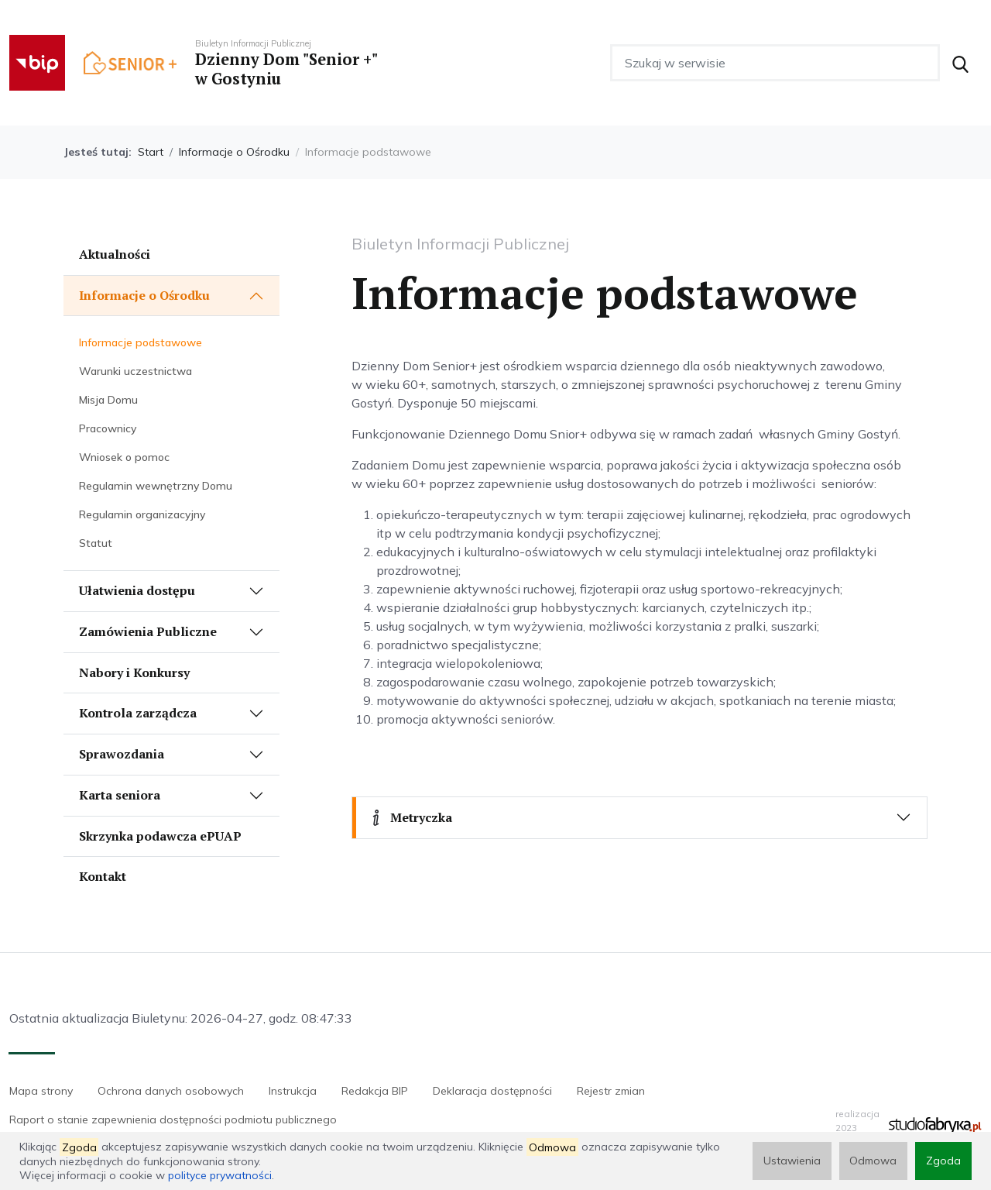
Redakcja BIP (374, 1091)
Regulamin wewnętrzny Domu (155, 486)
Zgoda (943, 1161)
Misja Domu (108, 400)
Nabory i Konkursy (134, 672)
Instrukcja (293, 1091)
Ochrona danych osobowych (171, 1091)
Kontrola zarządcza (138, 712)
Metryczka (410, 817)
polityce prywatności (220, 1175)
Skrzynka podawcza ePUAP (160, 835)
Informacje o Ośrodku (234, 152)
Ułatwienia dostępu (137, 590)
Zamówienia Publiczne (148, 631)
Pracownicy (107, 428)
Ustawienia (791, 1161)
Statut (95, 543)
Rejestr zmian (611, 1091)
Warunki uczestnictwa (135, 371)
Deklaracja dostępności (492, 1091)
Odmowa (873, 1161)
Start (150, 152)
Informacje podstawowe (140, 342)
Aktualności (114, 254)
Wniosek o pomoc (124, 457)
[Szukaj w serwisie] (775, 62)
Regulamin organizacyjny (142, 514)
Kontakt (102, 876)
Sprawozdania (121, 753)
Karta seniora (119, 794)
